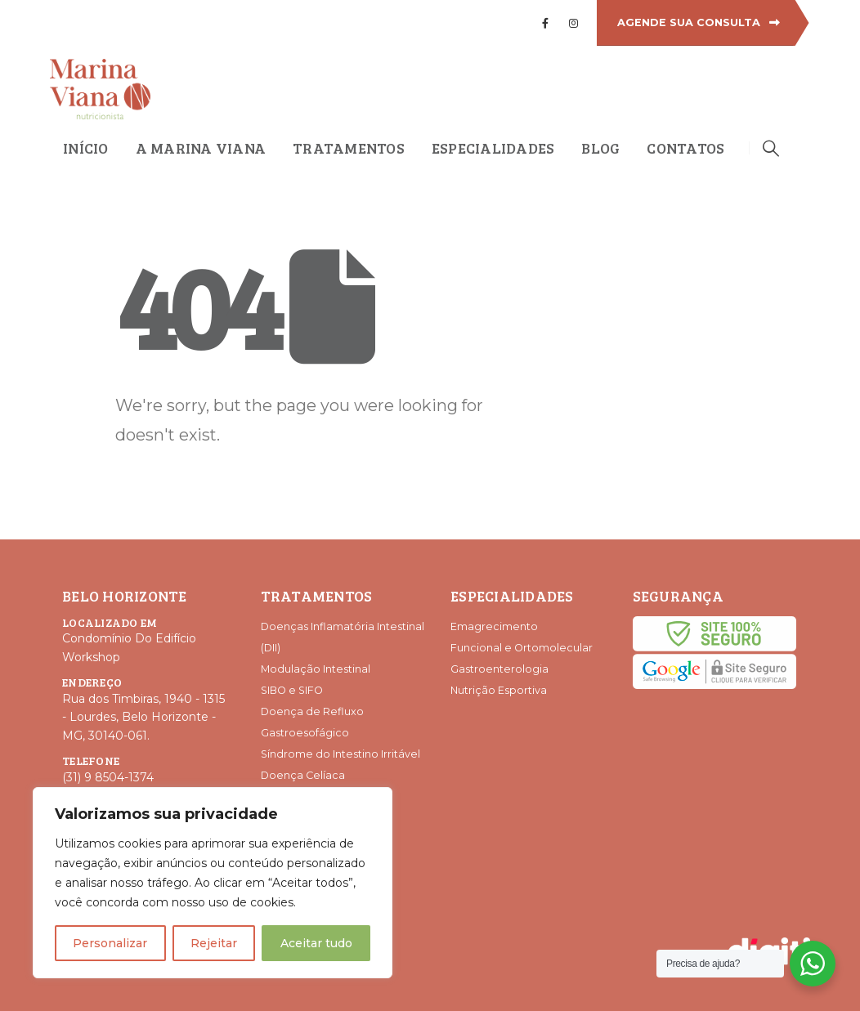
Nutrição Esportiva (498, 690)
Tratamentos (349, 148)
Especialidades (493, 148)
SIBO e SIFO (292, 690)
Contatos (685, 148)
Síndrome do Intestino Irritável (340, 754)
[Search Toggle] (771, 148)
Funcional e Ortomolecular (521, 648)
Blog (600, 148)
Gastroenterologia (499, 669)
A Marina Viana (201, 148)
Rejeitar (213, 943)
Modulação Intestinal (315, 669)
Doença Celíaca (303, 775)
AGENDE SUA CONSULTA (698, 22)
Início (86, 148)
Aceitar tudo (316, 943)
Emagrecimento (494, 626)
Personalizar (110, 943)
